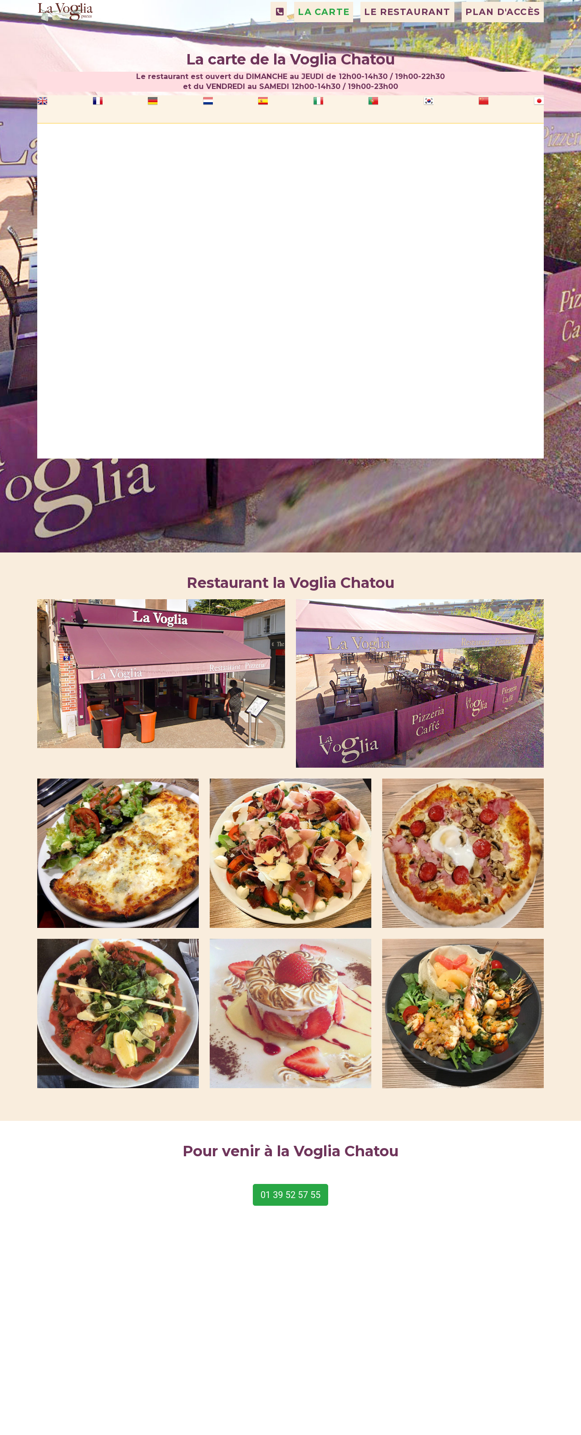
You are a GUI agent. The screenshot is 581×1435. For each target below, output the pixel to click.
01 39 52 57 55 (290, 1194)
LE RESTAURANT (407, 35)
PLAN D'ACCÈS (502, 35)
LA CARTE (324, 35)
